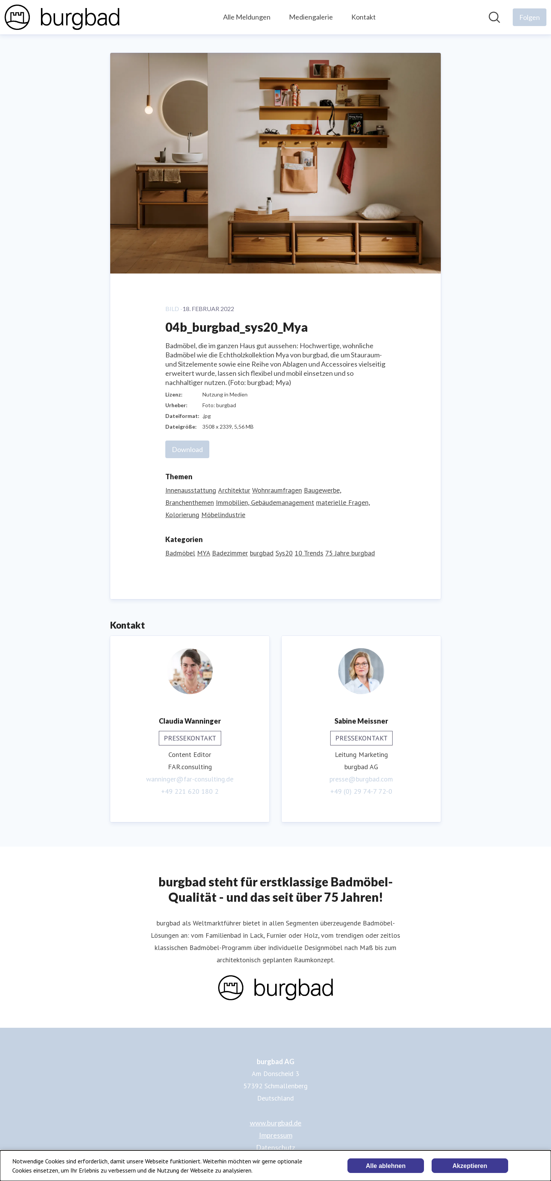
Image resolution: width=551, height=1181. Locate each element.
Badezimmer (230, 553)
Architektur (234, 490)
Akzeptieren (470, 1166)
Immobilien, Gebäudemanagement (265, 502)
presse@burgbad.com (361, 779)
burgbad (262, 553)
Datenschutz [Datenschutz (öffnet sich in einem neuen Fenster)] (275, 1147)
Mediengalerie (311, 17)
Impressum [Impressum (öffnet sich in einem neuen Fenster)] (275, 1135)
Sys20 (284, 553)
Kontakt (363, 17)
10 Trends (309, 553)
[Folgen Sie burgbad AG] (529, 17)
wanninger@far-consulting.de (189, 779)
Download (187, 449)
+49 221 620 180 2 (189, 791)
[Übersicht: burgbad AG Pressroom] (62, 17)
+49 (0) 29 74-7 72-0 (361, 791)
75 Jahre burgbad (350, 553)
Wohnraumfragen (277, 490)
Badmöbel (180, 553)
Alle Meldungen (247, 17)
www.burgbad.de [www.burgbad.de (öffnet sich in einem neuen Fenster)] (276, 1123)
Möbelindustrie (223, 514)
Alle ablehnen (386, 1166)
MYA (203, 553)
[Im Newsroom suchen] (494, 17)
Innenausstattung (190, 490)
